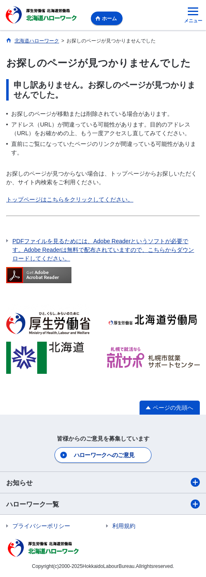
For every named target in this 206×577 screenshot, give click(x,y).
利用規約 (123, 526)
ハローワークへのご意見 (104, 455)
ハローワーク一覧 (103, 504)
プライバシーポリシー (41, 526)
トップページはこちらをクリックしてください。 (69, 199)
